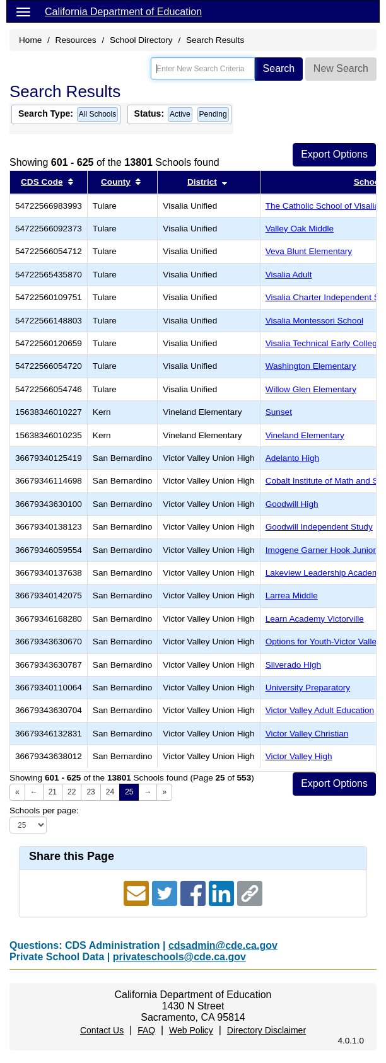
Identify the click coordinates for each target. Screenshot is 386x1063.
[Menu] (23, 11)
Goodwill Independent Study (319, 527)
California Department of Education (123, 11)
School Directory (141, 40)
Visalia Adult (289, 274)
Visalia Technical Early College (324, 343)
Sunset (279, 412)
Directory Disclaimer (266, 1030)
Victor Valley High (299, 756)
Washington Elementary (311, 366)
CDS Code (41, 182)
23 (90, 791)
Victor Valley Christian (307, 733)
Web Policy (191, 1030)
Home (30, 40)
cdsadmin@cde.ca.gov (223, 945)
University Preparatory (308, 687)
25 (129, 791)
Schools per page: (44, 810)
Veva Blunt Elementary (309, 251)
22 (71, 791)
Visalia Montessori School (314, 320)
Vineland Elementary (305, 435)
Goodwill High (292, 504)
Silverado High (293, 665)
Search (279, 68)
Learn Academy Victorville (315, 619)
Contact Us (102, 1030)
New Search (340, 68)
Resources (76, 40)
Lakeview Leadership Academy (324, 573)
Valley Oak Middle (300, 228)
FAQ (146, 1030)
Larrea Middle (292, 595)
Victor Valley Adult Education (320, 710)
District (202, 182)
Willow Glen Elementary (311, 389)
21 (53, 791)
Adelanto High (292, 458)
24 (110, 791)
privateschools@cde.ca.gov (179, 956)
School (368, 182)
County (116, 182)
